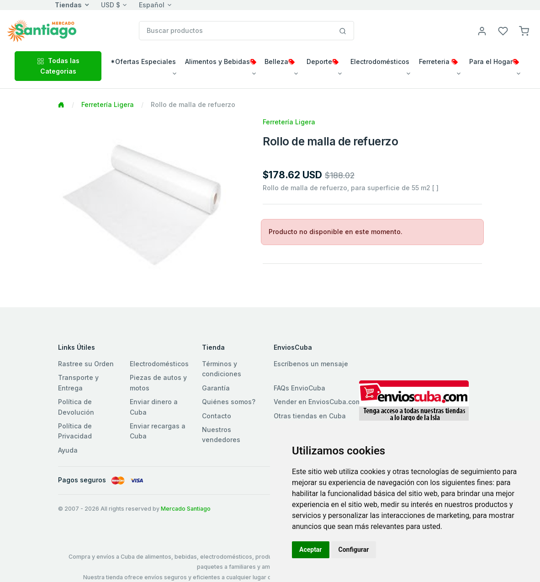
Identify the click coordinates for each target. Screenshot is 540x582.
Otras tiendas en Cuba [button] (310, 416)
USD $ (110, 5)
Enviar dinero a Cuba (154, 407)
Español (151, 5)
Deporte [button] (323, 61)
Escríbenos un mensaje (311, 364)
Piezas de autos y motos (158, 382)
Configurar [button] (354, 549)
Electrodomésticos (159, 364)
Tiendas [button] (68, 5)
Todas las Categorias (58, 66)
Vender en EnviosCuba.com (317, 402)
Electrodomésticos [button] (379, 61)
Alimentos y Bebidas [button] (220, 61)
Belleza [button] (280, 61)
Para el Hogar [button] (494, 61)
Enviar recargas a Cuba (157, 431)
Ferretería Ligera (107, 104)
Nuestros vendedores (221, 434)
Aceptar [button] (310, 549)
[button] (524, 30)
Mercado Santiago (186, 508)
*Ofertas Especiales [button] (143, 61)
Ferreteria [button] (438, 61)
